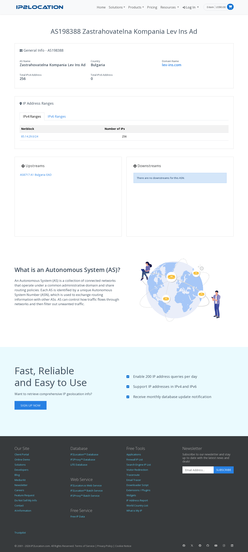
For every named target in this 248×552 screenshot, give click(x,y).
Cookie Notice (123, 546)
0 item (210, 7)
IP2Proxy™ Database (82, 459)
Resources (168, 7)
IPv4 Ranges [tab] (32, 116)
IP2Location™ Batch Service (86, 490)
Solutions (116, 7)
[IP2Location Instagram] (223, 545)
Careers (19, 490)
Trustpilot (20, 532)
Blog (17, 475)
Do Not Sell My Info (26, 500)
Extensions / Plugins (138, 490)
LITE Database (78, 464)
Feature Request (24, 495)
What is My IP (134, 510)
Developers (21, 469)
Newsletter (21, 485)
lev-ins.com (171, 64)
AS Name (25, 61)
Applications (133, 454)
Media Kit (20, 480)
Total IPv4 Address (31, 75)
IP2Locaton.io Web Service (86, 485)
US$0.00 (221, 7)
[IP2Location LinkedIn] (231, 545)
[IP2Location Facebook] (184, 545)
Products (134, 7)
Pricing (152, 7)
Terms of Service (85, 546)
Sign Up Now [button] (30, 405)
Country (95, 61)
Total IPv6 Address (102, 75)
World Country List (137, 505)
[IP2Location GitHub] (208, 545)
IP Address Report (137, 500)
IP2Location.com (40, 546)
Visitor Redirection (137, 469)
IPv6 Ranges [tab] (57, 116)
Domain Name (170, 61)
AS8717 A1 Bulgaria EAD (36, 175)
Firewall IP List (134, 459)
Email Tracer (133, 480)
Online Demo (22, 459)
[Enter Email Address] (198, 469)
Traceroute (133, 475)
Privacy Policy (105, 546)
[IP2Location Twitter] (191, 545)
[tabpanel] (124, 134)
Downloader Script (137, 485)
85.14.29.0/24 (29, 136)
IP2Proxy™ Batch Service (85, 495)
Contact (19, 505)
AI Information (23, 510)
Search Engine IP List (138, 464)
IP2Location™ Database (84, 454)
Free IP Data (77, 516)
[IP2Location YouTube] (216, 545)
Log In (189, 7)
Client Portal (22, 454)
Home (101, 7)
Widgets (131, 495)
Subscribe (223, 470)
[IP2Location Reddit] (199, 545)
